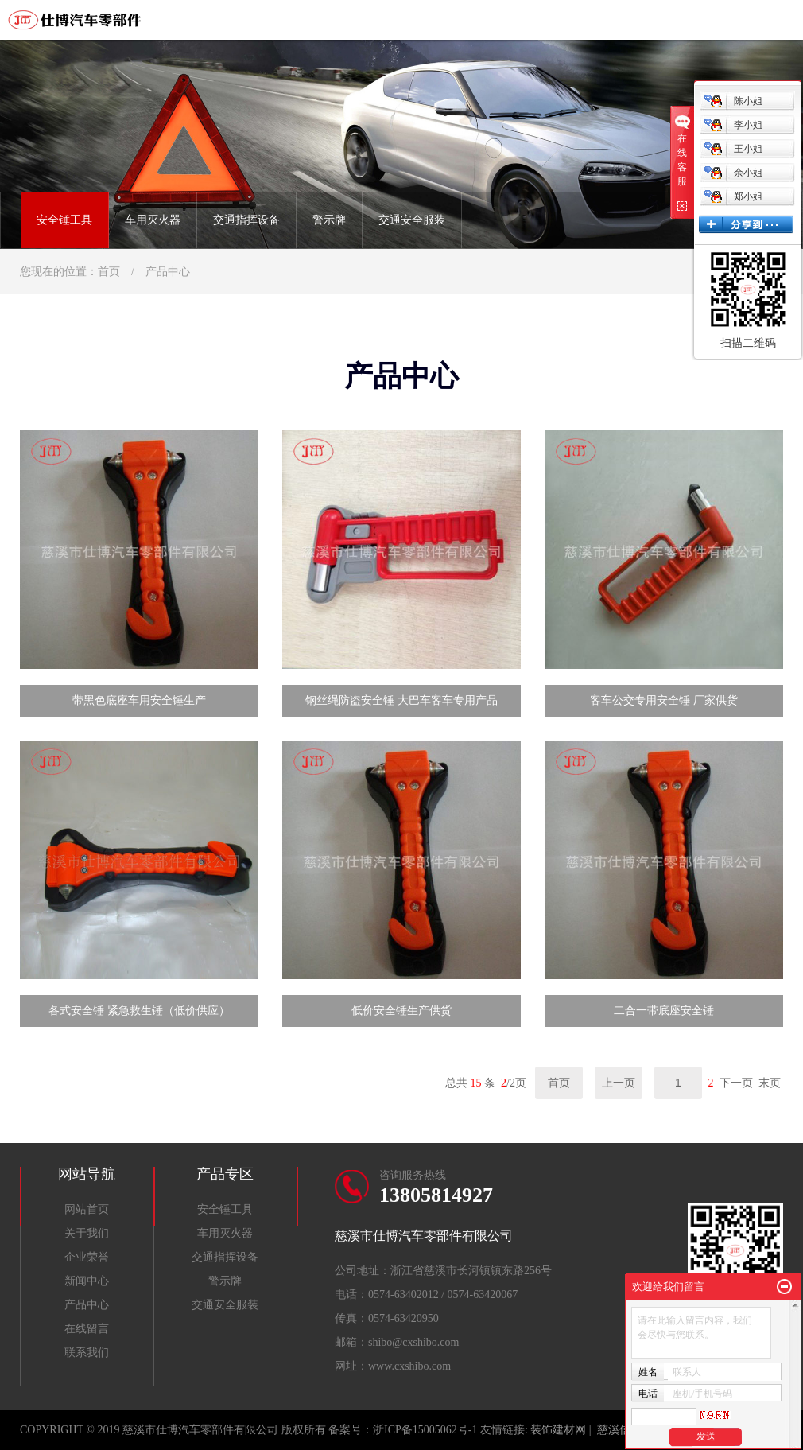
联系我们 (86, 1353)
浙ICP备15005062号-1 (425, 1430)
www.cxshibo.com (409, 1366)
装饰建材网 (558, 1430)
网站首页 (86, 1209)
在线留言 (86, 1329)
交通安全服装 (411, 220)
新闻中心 (86, 1281)
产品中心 (167, 272)
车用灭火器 (152, 220)
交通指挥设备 (246, 220)
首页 (109, 272)
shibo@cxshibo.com (413, 1342)
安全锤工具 (64, 220)
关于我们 (86, 1233)
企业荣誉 (86, 1257)
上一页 (618, 1082)
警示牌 (329, 220)
